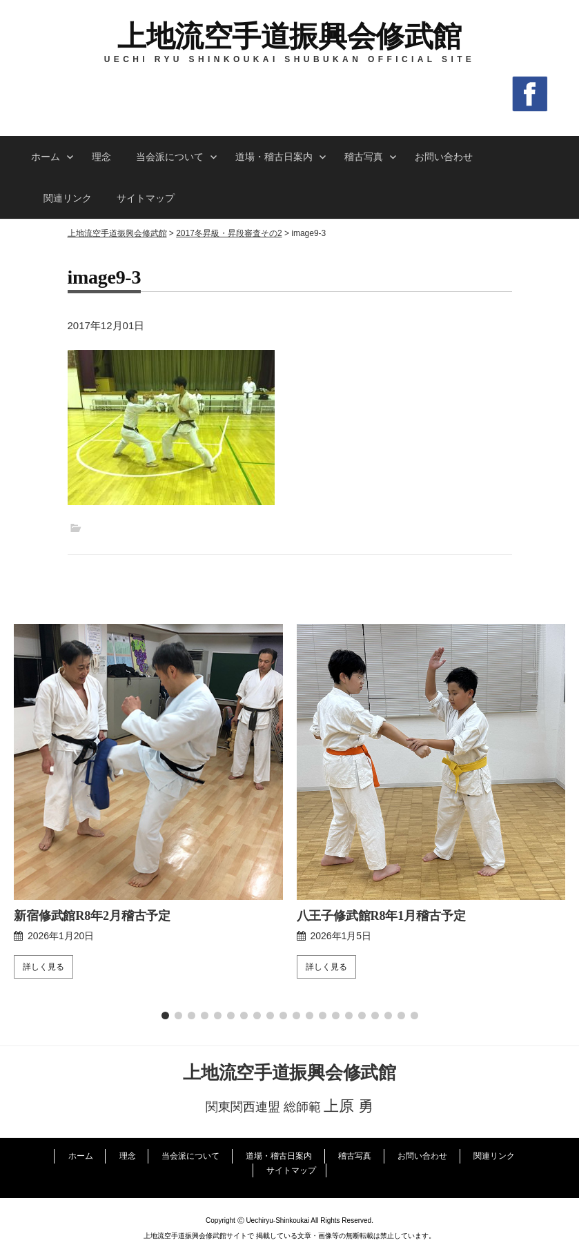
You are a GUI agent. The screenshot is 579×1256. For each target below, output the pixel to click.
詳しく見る (43, 967)
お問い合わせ (444, 156)
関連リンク (67, 198)
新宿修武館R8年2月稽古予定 (92, 916)
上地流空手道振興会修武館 (289, 36)
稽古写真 (363, 156)
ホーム (45, 156)
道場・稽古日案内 (274, 156)
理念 (101, 156)
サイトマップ (146, 198)
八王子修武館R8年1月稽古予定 (381, 916)
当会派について (170, 156)
